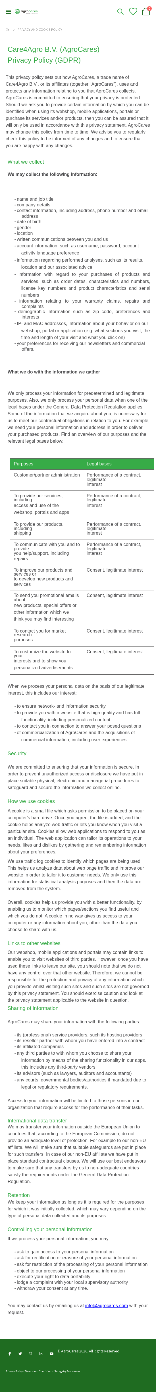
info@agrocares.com (106, 1305)
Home (8, 29)
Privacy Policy (14, 1371)
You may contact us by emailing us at (46, 1305)
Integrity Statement (67, 1371)
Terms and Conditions (39, 1371)
